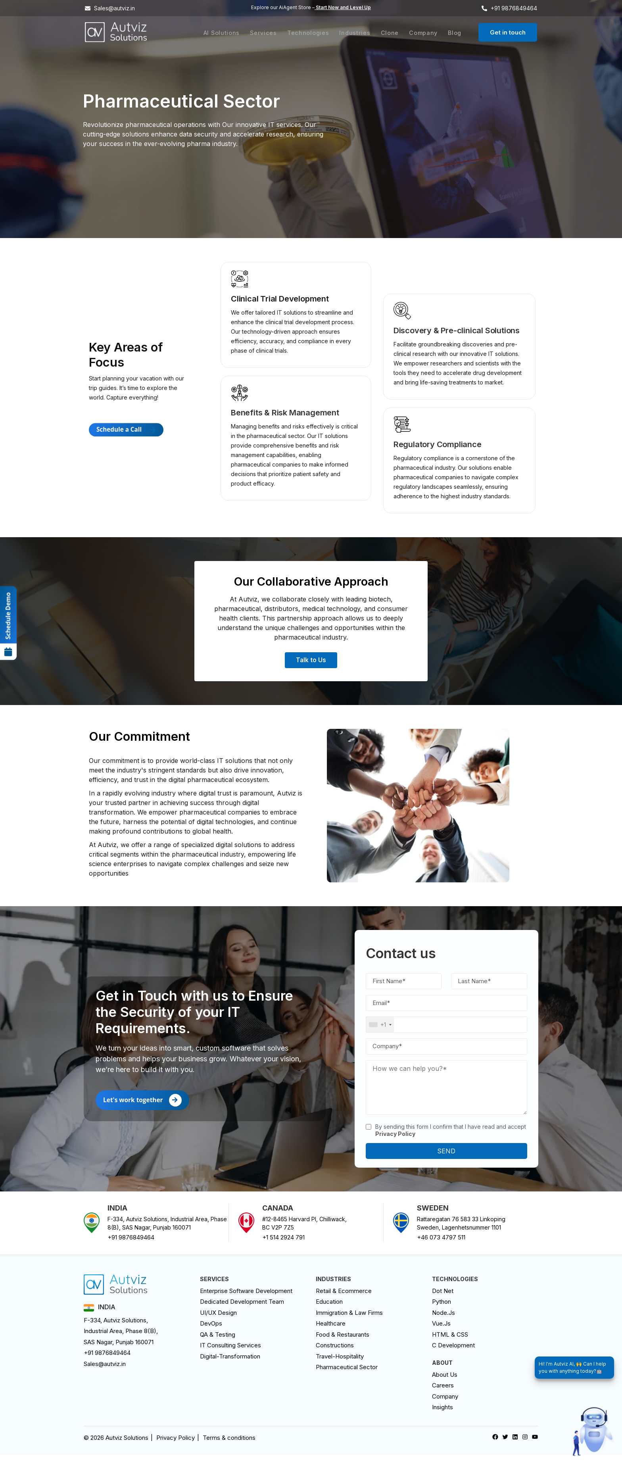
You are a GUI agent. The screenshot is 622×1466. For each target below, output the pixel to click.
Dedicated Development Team (242, 1313)
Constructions (335, 1357)
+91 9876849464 (131, 1249)
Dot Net (442, 1302)
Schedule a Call (128, 447)
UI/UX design (218, 1324)
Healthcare (331, 1335)
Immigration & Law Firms (349, 1324)
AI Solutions (229, 32)
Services (270, 32)
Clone (392, 32)
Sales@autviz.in (105, 1375)
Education (329, 1313)
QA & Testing (217, 1346)
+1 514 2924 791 (283, 1249)
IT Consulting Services (230, 1357)
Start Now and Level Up (343, 7)
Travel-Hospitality (340, 1368)
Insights (442, 1419)
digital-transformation (230, 1368)
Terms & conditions (229, 1449)
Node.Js (443, 1324)
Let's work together (144, 1111)
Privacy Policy (175, 1449)
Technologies (313, 32)
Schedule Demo (8, 627)
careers (443, 1397)
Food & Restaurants (342, 1346)
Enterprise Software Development (246, 1302)
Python (441, 1313)
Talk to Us (311, 668)
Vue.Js (441, 1335)
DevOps (211, 1335)
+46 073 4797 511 (441, 1249)
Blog (455, 32)
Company (425, 32)
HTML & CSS (450, 1346)
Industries (359, 32)
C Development (453, 1357)
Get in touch (508, 32)
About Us (444, 1386)
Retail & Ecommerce (344, 1302)
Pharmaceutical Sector (347, 1379)
